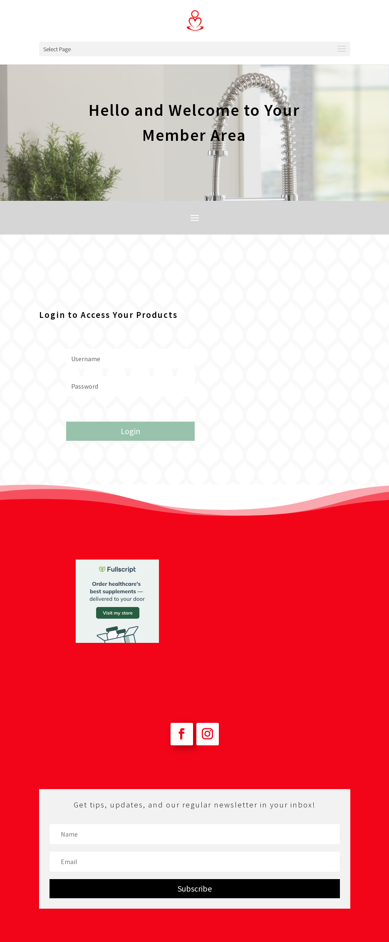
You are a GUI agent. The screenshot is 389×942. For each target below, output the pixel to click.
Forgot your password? (89, 409)
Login (130, 431)
